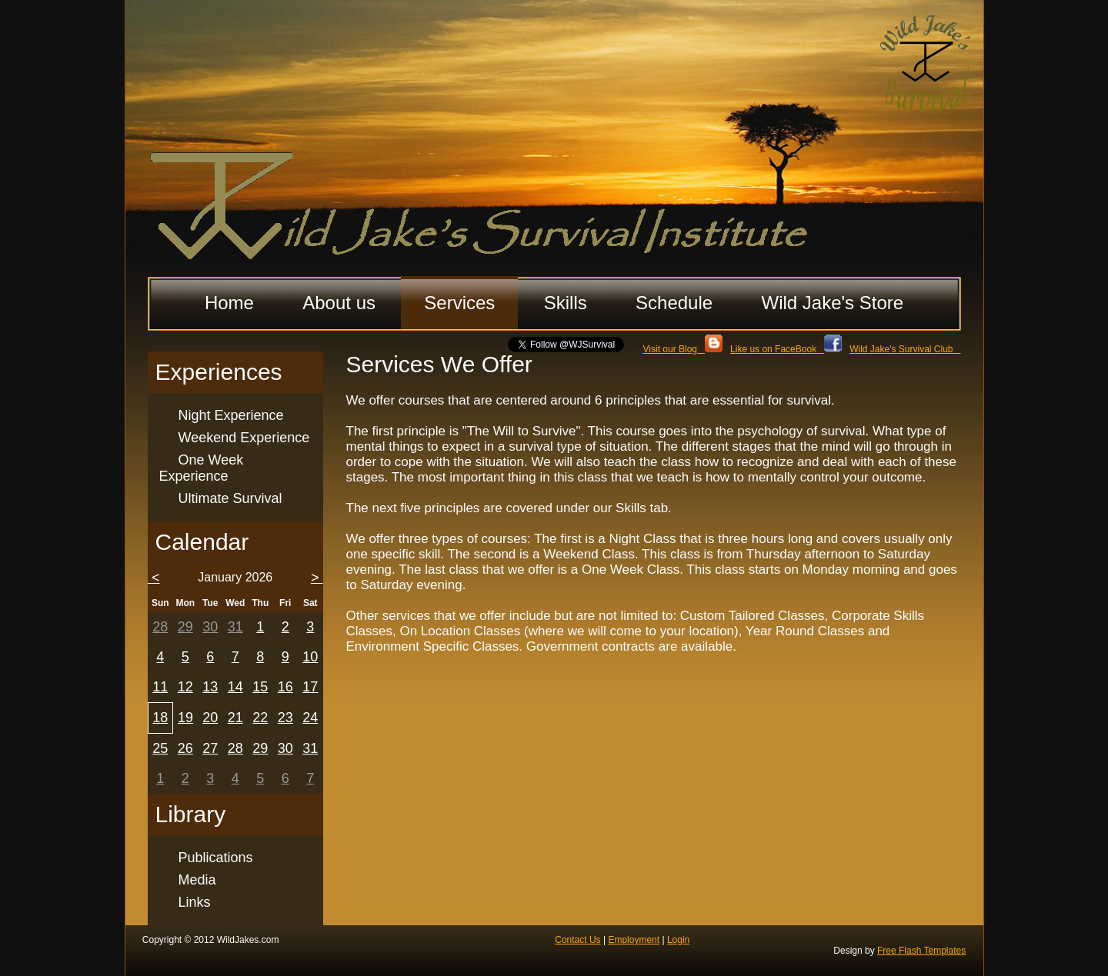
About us (338, 302)
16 (285, 687)
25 (160, 748)
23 (285, 717)
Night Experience (231, 415)
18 (160, 717)
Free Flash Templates (921, 950)
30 (210, 627)
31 (235, 627)
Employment (633, 939)
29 (185, 627)
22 (260, 717)
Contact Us (577, 939)
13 (210, 687)
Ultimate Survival (230, 498)
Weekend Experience (244, 437)
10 (310, 657)
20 (210, 717)
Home (229, 302)
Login (678, 939)
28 (160, 627)
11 (160, 687)
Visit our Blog (683, 349)
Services (459, 302)
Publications (216, 857)
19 (185, 717)
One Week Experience (201, 468)
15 (260, 687)
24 (310, 717)
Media (197, 880)
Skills (565, 302)
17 (310, 687)
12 (185, 687)
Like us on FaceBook (786, 349)
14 (235, 687)
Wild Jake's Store (832, 302)
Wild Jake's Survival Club (904, 349)
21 (235, 717)
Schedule (674, 302)
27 (210, 748)
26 (185, 748)
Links (195, 902)
